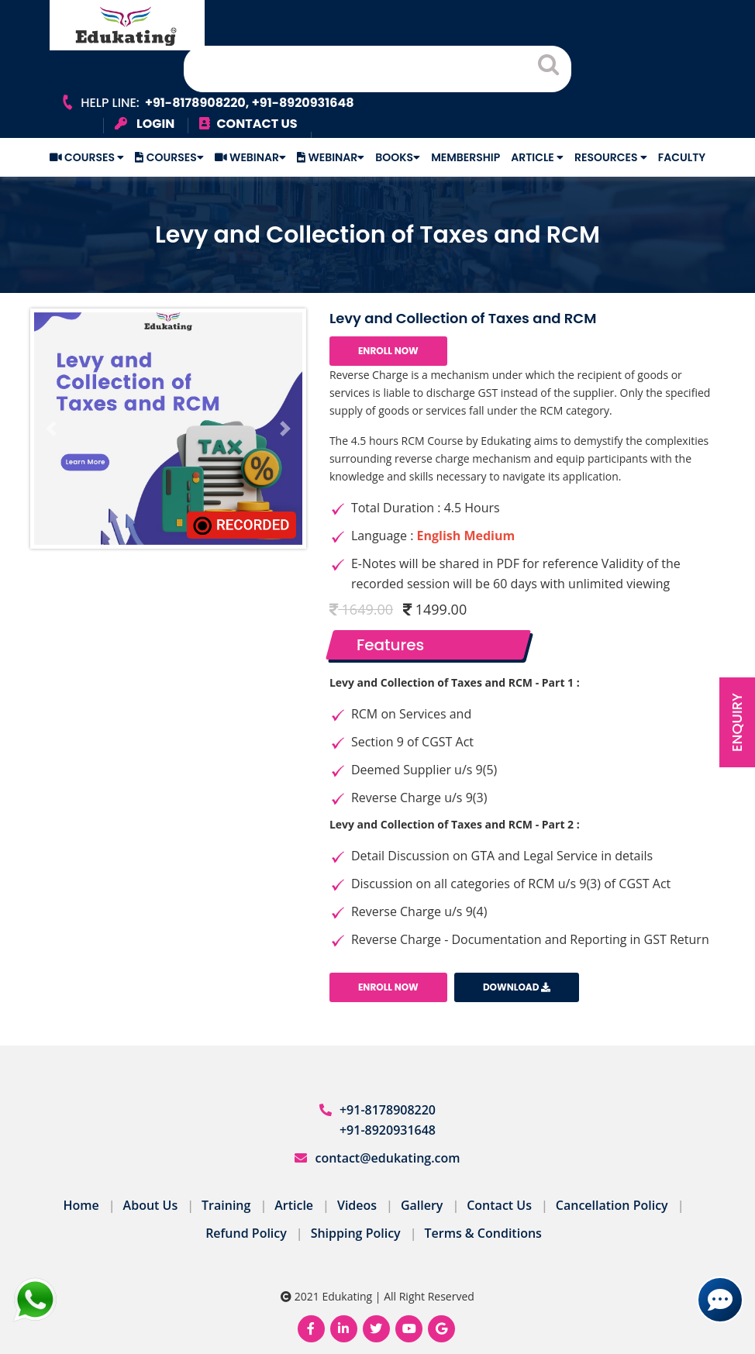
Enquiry (736, 722)
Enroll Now (388, 350)
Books (397, 157)
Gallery (422, 1205)
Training (226, 1205)
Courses (87, 157)
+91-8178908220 (388, 1109)
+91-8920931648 (388, 1130)
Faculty (681, 157)
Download (516, 987)
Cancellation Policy (612, 1205)
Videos (357, 1205)
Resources (610, 157)
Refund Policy (246, 1233)
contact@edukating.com (387, 1157)
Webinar (250, 157)
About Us (150, 1205)
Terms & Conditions (482, 1233)
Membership (465, 157)
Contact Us (499, 1205)
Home (81, 1205)
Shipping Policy (356, 1233)
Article (537, 157)
